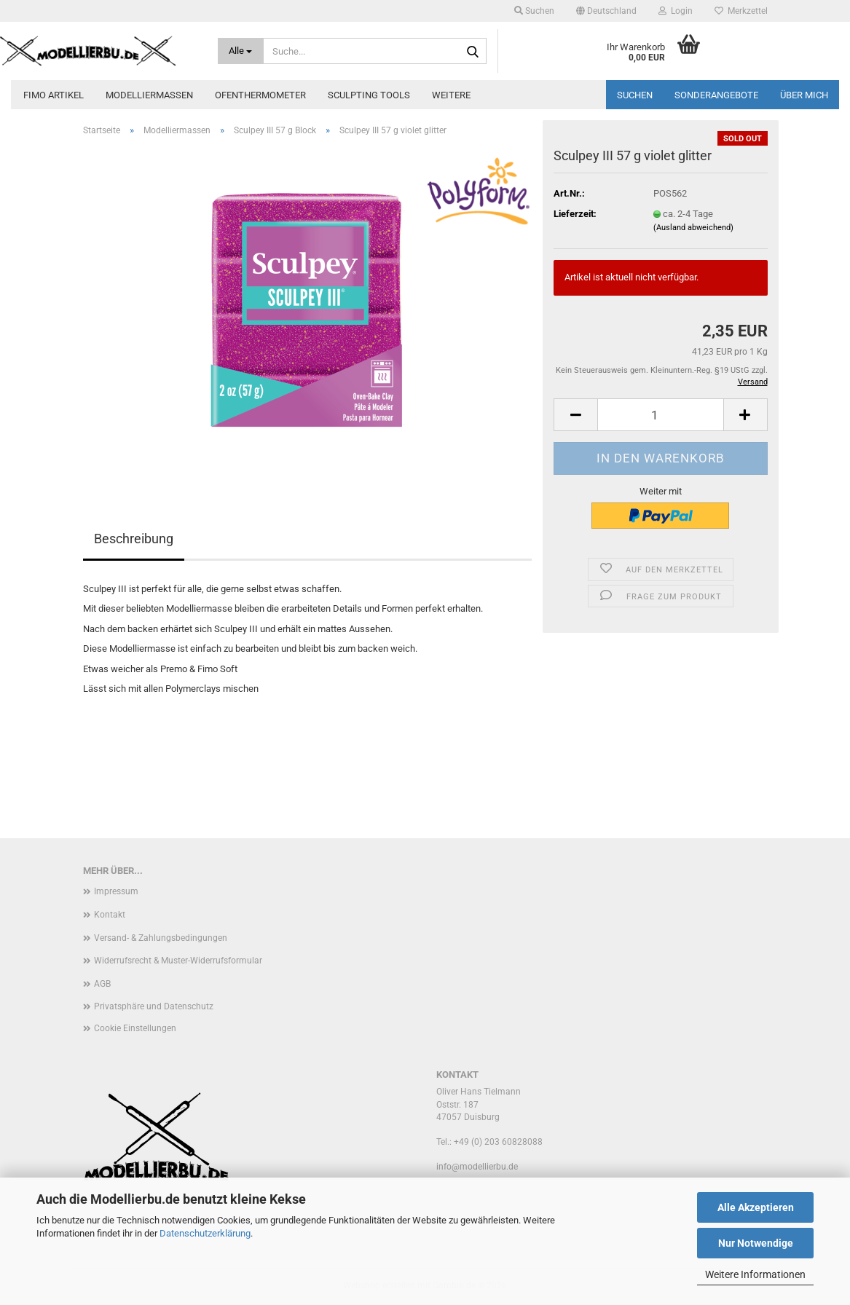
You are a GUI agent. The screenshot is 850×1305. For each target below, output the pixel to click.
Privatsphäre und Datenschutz (153, 1006)
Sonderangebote (716, 95)
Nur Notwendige (755, 1243)
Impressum (116, 891)
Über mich (804, 95)
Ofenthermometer (260, 95)
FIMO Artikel (53, 95)
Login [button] (675, 11)
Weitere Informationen (755, 1274)
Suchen (635, 95)
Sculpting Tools (369, 95)
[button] (606, 11)
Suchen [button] (534, 11)
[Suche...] (240, 51)
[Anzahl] (660, 414)
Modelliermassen (149, 95)
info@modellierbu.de (477, 1167)
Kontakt (109, 915)
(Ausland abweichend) (693, 227)
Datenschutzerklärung (205, 1233)
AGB (102, 984)
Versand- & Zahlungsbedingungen (160, 938)
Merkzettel (741, 11)
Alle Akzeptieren (755, 1207)
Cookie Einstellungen (135, 1028)
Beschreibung (133, 538)
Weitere (451, 95)
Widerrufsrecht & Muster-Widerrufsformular (178, 960)
